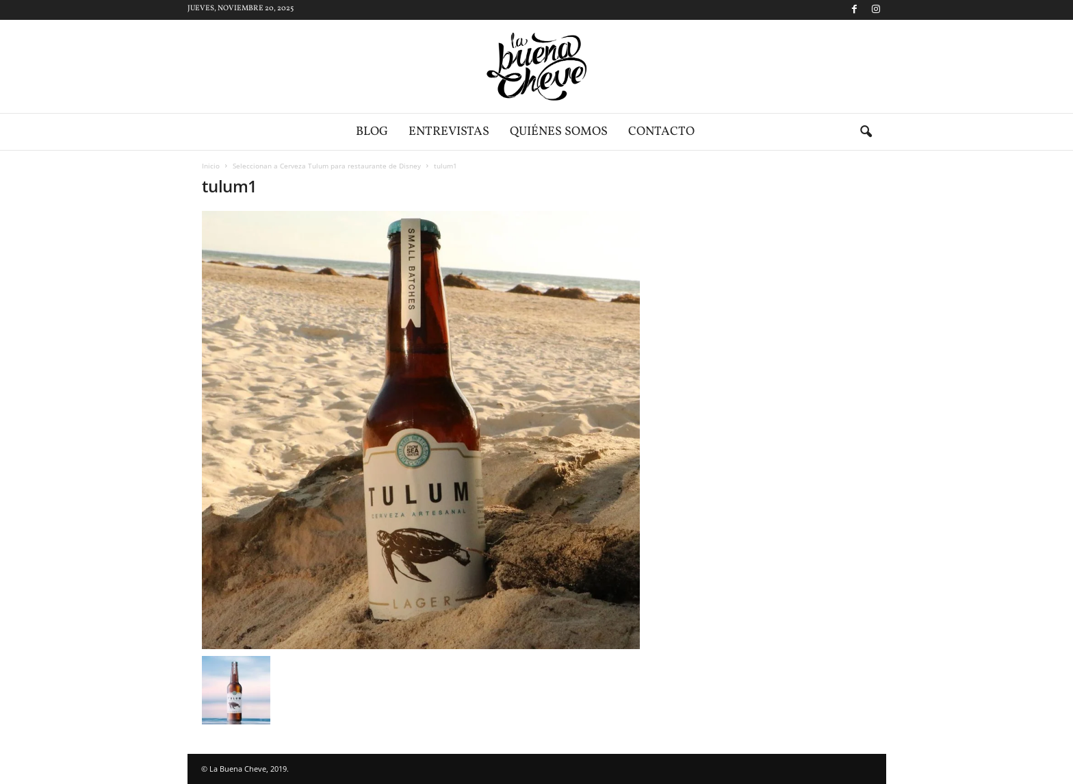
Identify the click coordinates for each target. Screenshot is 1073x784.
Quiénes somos (559, 131)
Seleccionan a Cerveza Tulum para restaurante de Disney (327, 165)
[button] (866, 132)
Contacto (661, 131)
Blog (372, 131)
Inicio (211, 165)
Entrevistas (449, 131)
